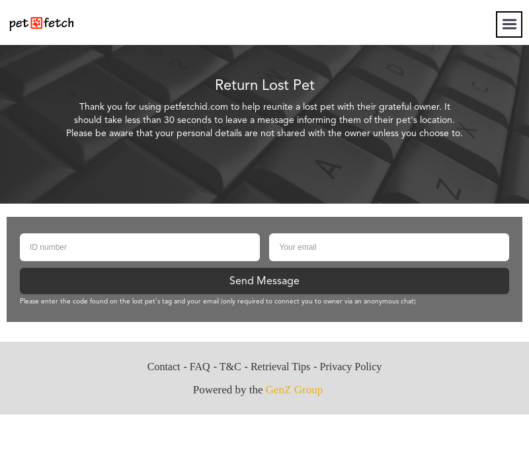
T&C (230, 366)
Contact (164, 366)
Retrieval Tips (280, 366)
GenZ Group (294, 389)
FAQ (200, 366)
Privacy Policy (350, 366)
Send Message (264, 281)
